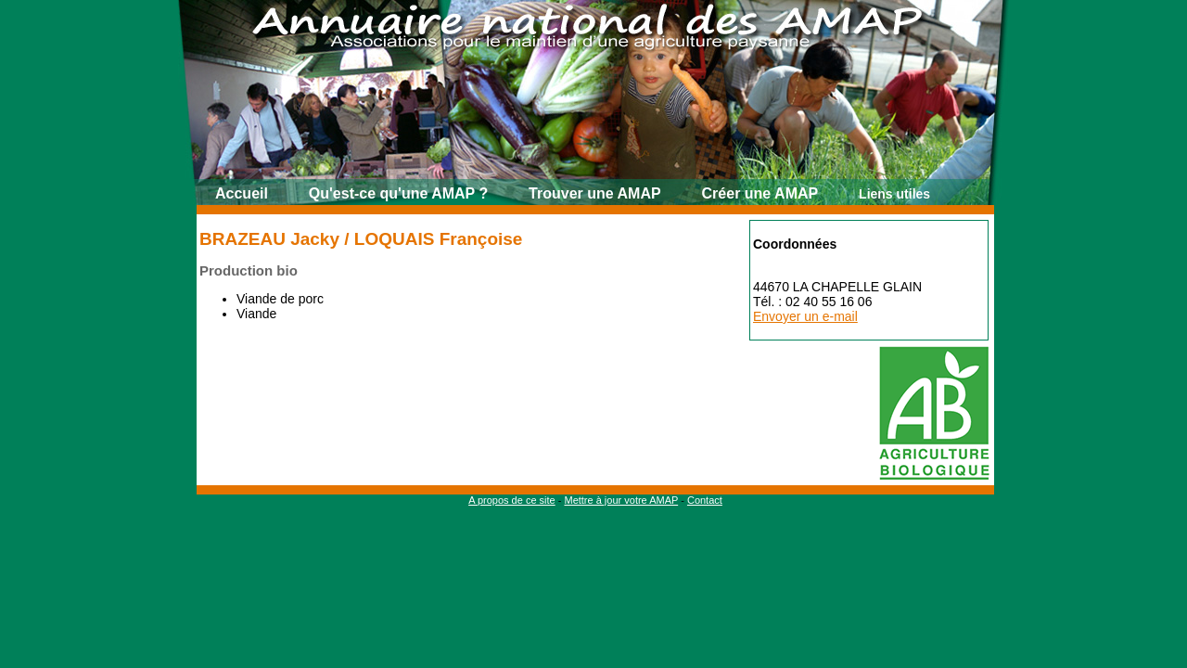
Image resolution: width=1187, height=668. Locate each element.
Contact (704, 500)
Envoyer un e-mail (805, 316)
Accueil (241, 193)
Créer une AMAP (760, 193)
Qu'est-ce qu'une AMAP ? (398, 193)
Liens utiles (894, 193)
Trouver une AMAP (595, 193)
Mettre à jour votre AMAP (621, 500)
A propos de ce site (511, 500)
